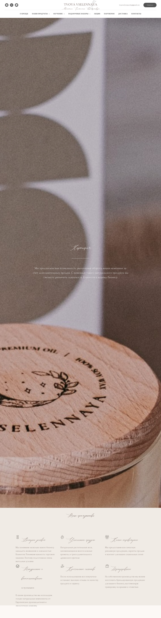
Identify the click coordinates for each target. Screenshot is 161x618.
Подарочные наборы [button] (78, 14)
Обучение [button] (58, 14)
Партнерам (109, 14)
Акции (97, 14)
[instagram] (6, 5)
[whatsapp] (16, 5)
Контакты (136, 14)
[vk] (11, 5)
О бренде (24, 14)
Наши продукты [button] (40, 14)
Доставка (123, 14)
